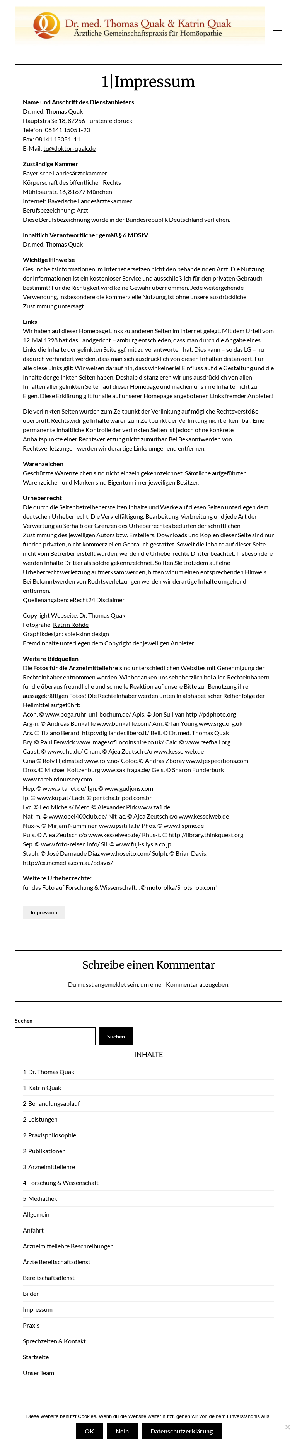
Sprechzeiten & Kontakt (54, 1341)
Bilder (31, 1293)
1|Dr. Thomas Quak (48, 1071)
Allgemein (36, 1214)
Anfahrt (33, 1230)
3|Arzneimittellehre (49, 1166)
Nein (122, 1431)
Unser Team (38, 1372)
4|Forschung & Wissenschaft (61, 1182)
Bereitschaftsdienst (49, 1277)
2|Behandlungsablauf (51, 1103)
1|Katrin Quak (42, 1087)
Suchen (23, 1020)
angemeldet (110, 984)
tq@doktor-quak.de (69, 148)
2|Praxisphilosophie (49, 1135)
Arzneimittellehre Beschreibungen (68, 1246)
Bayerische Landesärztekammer (90, 200)
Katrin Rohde (71, 624)
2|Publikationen (44, 1150)
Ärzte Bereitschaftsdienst (56, 1261)
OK (89, 1431)
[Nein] (287, 1427)
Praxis (31, 1325)
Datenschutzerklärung (181, 1431)
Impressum (44, 912)
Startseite (36, 1356)
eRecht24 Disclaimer (97, 599)
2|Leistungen (40, 1119)
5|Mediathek (40, 1198)
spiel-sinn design (87, 633)
